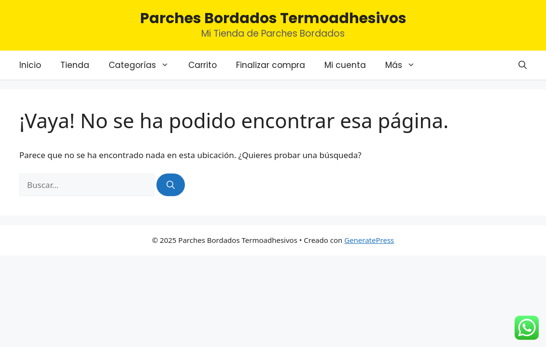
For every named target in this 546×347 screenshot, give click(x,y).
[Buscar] (170, 185)
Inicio (30, 65)
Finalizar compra (270, 65)
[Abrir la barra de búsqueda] (522, 65)
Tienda (74, 65)
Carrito (202, 65)
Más (405, 65)
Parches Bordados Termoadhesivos (273, 18)
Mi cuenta (345, 65)
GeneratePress (369, 240)
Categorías (144, 65)
